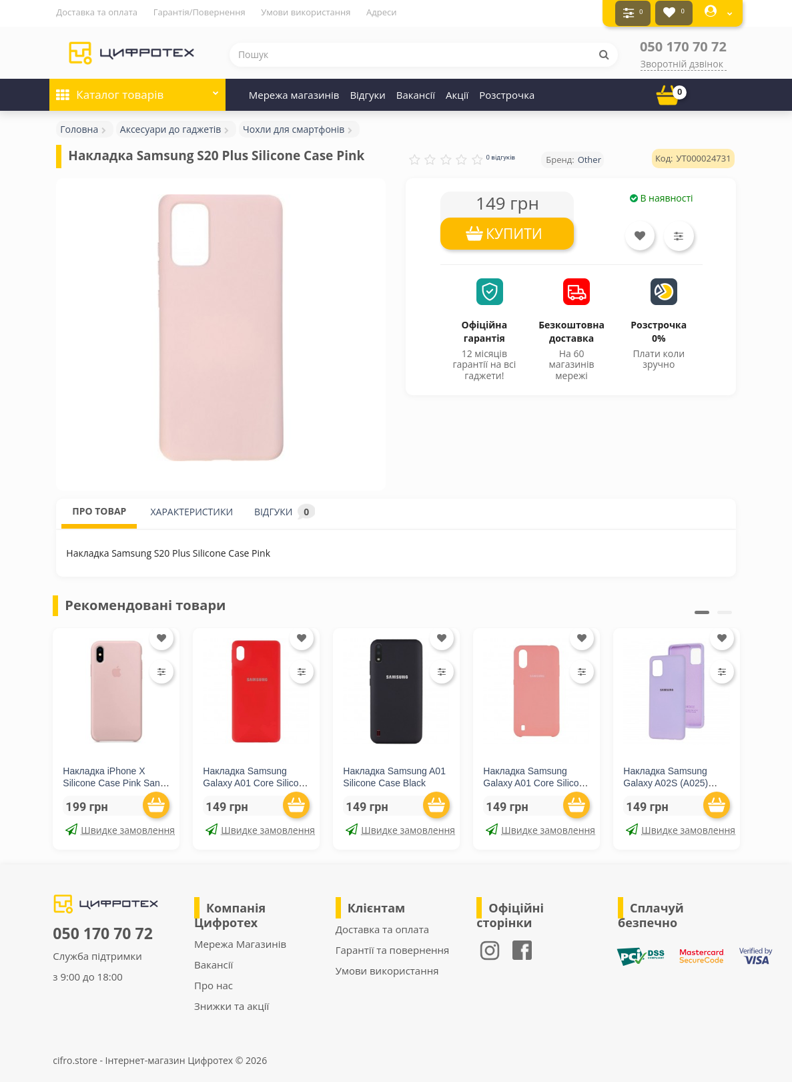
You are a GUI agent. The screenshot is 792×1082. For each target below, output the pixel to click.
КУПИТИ (514, 231)
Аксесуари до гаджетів (171, 126)
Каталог (137, 87)
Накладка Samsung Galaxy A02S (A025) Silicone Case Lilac (665, 780)
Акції (457, 92)
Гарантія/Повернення (199, 12)
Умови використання (305, 12)
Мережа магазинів (294, 92)
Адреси (381, 12)
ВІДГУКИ (284, 509)
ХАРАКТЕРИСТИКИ (191, 509)
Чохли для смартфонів (293, 126)
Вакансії (415, 92)
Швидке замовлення (117, 827)
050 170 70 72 (683, 44)
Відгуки (367, 92)
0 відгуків (500, 154)
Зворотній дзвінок (682, 61)
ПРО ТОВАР (99, 508)
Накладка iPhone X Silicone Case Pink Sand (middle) (114, 780)
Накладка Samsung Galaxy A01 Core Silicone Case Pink (536, 780)
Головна (79, 126)
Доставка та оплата (96, 12)
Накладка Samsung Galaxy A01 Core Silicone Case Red (256, 780)
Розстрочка (506, 92)
